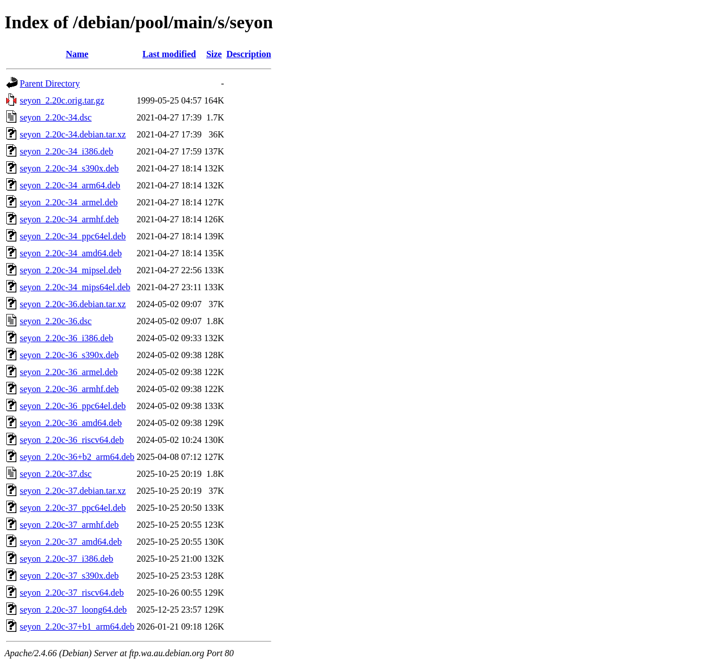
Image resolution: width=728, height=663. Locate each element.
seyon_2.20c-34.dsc (56, 117)
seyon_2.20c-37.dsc (56, 474)
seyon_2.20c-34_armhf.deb (69, 219)
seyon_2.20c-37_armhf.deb (69, 524)
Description (248, 54)
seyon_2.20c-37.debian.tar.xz (73, 491)
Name (77, 54)
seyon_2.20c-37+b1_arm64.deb (77, 626)
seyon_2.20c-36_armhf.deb (69, 389)
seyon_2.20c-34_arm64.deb (70, 185)
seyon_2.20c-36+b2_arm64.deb (77, 457)
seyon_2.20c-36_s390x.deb (69, 355)
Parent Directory (50, 83)
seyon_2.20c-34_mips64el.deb (75, 287)
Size (214, 54)
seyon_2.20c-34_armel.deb (69, 202)
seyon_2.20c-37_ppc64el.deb (73, 508)
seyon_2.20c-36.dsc (56, 321)
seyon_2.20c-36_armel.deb (69, 372)
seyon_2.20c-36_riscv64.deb (72, 440)
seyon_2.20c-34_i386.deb (66, 151)
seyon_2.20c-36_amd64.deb (71, 423)
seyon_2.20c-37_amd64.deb (71, 541)
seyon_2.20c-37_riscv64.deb (72, 592)
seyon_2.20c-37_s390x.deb (69, 575)
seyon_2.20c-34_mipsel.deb (71, 270)
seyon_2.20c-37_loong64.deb (73, 609)
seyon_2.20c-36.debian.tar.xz (73, 304)
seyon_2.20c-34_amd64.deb (71, 253)
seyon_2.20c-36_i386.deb (66, 338)
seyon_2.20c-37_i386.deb (66, 558)
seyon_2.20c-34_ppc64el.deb (73, 236)
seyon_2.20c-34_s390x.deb (69, 168)
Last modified (169, 54)
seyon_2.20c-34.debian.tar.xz (73, 134)
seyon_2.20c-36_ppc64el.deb (73, 406)
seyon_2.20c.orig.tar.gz (62, 100)
